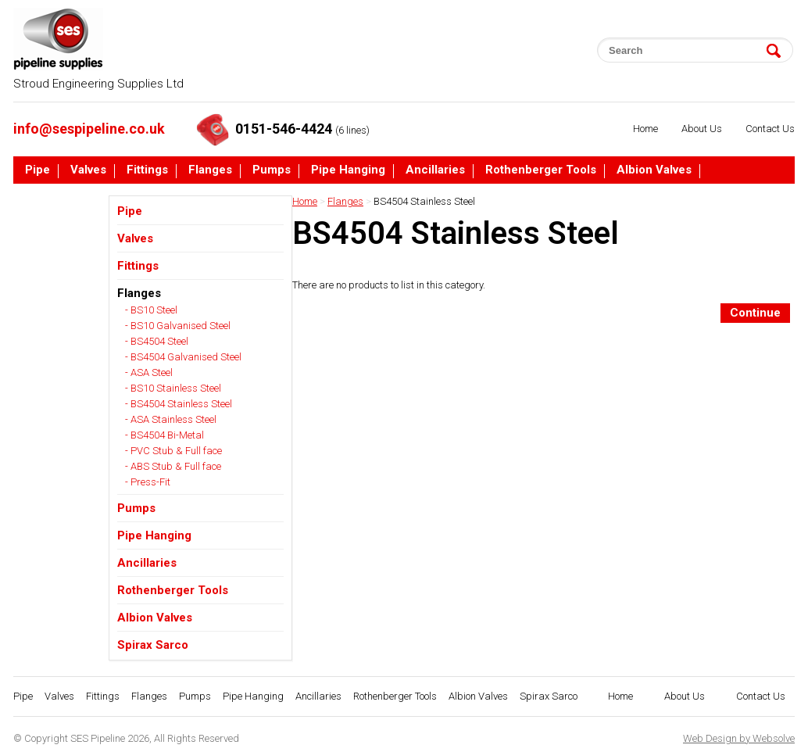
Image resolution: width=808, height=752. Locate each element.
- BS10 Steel (151, 310)
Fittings (147, 170)
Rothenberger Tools (540, 170)
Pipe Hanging (348, 170)
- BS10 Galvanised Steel (178, 325)
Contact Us (770, 128)
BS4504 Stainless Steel (424, 201)
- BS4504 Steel (156, 341)
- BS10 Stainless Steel (173, 388)
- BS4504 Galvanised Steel (183, 357)
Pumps (271, 170)
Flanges (210, 170)
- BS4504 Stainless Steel (178, 404)
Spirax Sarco (60, 200)
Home (645, 128)
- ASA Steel (149, 372)
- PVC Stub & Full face (173, 451)
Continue (755, 313)
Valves (88, 170)
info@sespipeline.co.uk (89, 128)
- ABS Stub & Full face (173, 466)
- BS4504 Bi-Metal (164, 435)
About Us (701, 128)
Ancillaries (435, 170)
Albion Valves (654, 170)
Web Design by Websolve (739, 738)
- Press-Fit (147, 482)
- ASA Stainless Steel (170, 419)
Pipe (37, 170)
